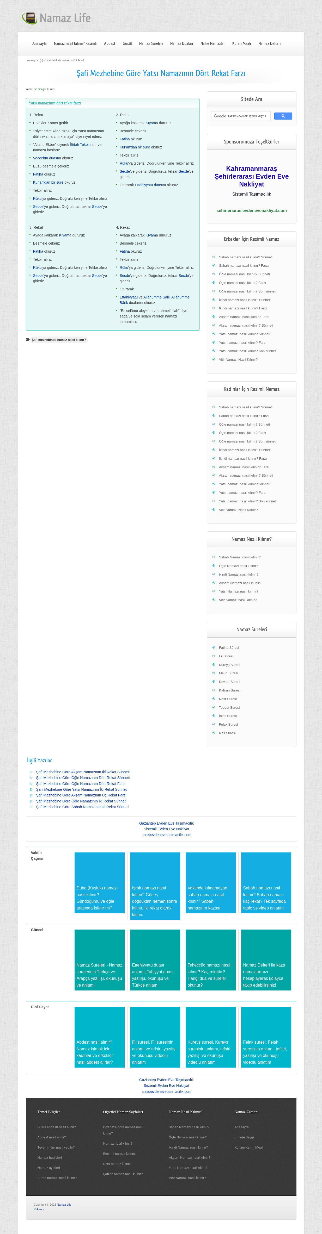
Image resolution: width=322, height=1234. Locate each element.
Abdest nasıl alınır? (52, 1137)
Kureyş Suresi (229, 665)
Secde (38, 206)
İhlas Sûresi (228, 716)
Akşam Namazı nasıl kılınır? (240, 583)
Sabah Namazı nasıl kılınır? (240, 557)
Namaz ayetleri (49, 1168)
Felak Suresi (228, 724)
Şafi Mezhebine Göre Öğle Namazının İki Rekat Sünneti (81, 801)
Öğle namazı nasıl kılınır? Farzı (242, 283)
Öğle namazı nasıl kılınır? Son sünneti (247, 291)
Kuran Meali (241, 43)
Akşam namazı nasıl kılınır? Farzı (244, 317)
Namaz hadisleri (50, 1158)
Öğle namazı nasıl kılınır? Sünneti (244, 274)
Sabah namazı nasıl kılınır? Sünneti (245, 257)
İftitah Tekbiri (80, 144)
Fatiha (38, 174)
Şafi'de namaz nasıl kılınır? (123, 1174)
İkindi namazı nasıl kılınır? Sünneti (245, 300)
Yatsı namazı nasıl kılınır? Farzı (242, 343)
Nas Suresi (227, 733)
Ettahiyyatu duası (149, 185)
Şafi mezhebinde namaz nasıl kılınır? (63, 60)
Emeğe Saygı (244, 1137)
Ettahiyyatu (129, 297)
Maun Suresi (228, 673)
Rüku (37, 198)
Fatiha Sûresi (229, 648)
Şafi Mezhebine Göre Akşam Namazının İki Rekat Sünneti (83, 772)
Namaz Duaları (181, 43)
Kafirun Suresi (229, 690)
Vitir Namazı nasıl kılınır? (238, 600)
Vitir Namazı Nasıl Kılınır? (238, 360)
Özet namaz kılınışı (117, 1164)
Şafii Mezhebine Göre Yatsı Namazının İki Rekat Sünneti (81, 789)
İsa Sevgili (40, 89)
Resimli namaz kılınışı (119, 1154)
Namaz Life (64, 1204)
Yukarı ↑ (39, 1209)
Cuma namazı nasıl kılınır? (57, 1178)
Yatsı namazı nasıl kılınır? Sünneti (244, 334)
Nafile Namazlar (213, 43)
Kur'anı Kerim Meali (249, 1147)
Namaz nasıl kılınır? (117, 1143)
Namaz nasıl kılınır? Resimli (75, 43)
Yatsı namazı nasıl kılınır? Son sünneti (248, 351)
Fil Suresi (226, 656)
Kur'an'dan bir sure (48, 182)
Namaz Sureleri (151, 43)
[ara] (240, 116)
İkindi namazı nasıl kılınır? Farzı (243, 308)
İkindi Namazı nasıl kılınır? (188, 1147)
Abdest (109, 43)
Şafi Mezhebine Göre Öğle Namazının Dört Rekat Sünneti (83, 778)
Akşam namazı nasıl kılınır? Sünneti (246, 325)
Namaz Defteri (269, 43)
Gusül (127, 43)
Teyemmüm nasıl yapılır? (56, 1147)
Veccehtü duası (45, 158)
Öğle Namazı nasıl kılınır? (238, 566)
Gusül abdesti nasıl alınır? (57, 1127)
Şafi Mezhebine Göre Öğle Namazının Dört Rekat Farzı (81, 784)
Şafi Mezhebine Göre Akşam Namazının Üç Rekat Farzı (81, 795)
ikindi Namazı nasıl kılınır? (239, 574)
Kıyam (150, 123)
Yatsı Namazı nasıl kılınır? (238, 591)
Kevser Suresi (229, 682)
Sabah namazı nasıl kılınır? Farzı (244, 265)
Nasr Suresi (228, 699)
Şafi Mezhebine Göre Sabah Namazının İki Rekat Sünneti (82, 807)
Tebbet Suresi (229, 707)
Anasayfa (39, 43)
